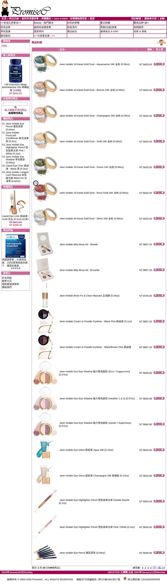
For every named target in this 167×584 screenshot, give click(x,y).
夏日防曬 (105, 22)
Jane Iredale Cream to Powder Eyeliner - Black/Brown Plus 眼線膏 (95, 347)
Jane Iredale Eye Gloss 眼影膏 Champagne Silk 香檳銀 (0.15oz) (94, 475)
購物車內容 (150, 18)
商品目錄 (14, 18)
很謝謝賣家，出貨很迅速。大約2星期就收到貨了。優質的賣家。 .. (15, 262)
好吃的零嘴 (73, 22)
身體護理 (138, 27)
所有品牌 (5, 27)
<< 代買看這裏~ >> (44, 35)
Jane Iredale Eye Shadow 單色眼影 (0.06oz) (15, 159)
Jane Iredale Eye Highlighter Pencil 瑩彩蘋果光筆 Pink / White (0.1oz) (17, 149)
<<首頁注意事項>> (11, 22)
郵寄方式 (7, 281)
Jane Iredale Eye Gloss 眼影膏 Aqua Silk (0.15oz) (86, 449)
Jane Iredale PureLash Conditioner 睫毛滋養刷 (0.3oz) (17, 137)
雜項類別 (5, 35)
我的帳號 (136, 18)
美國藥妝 (46, 18)
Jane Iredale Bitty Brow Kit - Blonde (79, 244)
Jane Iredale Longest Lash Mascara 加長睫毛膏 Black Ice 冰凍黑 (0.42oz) (17, 176)
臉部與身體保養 (30, 18)
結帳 (162, 18)
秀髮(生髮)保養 (108, 27)
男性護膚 (5, 31)
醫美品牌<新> (141, 22)
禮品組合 (72, 31)
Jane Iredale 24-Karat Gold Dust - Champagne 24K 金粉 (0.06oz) (95, 115)
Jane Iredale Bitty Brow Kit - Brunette (80, 270)
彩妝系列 (72, 27)
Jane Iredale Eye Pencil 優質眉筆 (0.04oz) (15, 126)
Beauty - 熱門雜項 (43, 22)
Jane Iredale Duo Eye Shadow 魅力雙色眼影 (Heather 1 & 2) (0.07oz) (97, 398)
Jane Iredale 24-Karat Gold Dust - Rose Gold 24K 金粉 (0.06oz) (94, 192)
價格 (149, 49)
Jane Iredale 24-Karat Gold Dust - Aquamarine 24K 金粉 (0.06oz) (95, 64)
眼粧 (92, 18)
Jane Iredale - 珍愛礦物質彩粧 (70, 18)
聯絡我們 (7, 287)
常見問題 (7, 277)
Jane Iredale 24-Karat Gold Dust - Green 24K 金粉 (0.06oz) (92, 167)
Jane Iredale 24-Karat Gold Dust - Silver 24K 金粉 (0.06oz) (91, 218)
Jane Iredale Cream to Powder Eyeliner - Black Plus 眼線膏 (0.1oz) (96, 321)
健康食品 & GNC (109, 31)
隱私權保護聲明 (10, 284)
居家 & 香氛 (140, 31)
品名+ (63, 49)
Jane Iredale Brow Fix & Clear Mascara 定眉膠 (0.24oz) (90, 295)
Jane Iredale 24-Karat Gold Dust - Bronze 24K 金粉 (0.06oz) (92, 90)
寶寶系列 (39, 31)
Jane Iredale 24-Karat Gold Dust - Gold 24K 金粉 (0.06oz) (91, 141)
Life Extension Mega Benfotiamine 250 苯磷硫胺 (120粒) (15, 87)
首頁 (3, 18)
